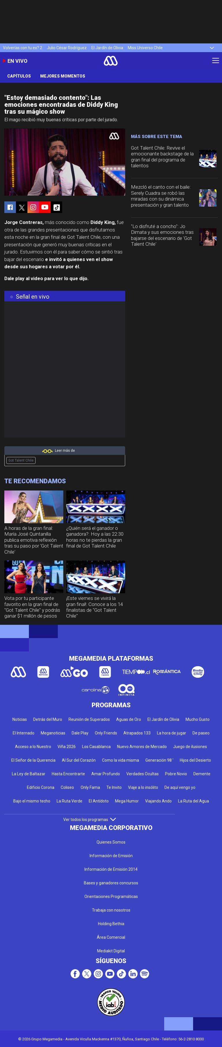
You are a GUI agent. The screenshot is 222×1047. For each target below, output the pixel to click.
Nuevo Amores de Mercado (142, 746)
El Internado (23, 733)
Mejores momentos (62, 76)
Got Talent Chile (21, 460)
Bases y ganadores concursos (111, 883)
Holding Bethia (111, 923)
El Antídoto (99, 801)
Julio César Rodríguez (67, 47)
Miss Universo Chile (145, 47)
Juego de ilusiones (190, 746)
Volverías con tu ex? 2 (22, 47)
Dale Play (80, 733)
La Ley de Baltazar (28, 774)
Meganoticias (53, 733)
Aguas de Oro (128, 719)
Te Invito (114, 787)
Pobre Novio (176, 774)
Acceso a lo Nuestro (33, 746)
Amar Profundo (105, 774)
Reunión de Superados (89, 719)
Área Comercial (111, 937)
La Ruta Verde (69, 801)
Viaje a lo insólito (143, 787)
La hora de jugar (171, 733)
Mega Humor (127, 801)
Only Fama (90, 787)
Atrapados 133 (137, 733)
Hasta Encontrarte (68, 774)
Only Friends (106, 733)
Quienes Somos (111, 842)
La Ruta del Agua (193, 801)
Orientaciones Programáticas (111, 896)
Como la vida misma (120, 760)
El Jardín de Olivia (107, 47)
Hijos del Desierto (195, 760)
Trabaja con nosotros (111, 910)
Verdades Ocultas (142, 774)
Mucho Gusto (198, 719)
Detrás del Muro (47, 719)
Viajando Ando (158, 801)
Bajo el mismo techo (31, 801)
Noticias (19, 719)
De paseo (201, 733)
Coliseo (67, 787)
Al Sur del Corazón (79, 760)
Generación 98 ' (159, 760)
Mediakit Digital (111, 951)
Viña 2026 (67, 746)
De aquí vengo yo (179, 787)
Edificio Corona (40, 787)
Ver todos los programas (89, 819)
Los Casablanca (96, 746)
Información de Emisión (111, 855)
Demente (201, 774)
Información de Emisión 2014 (111, 869)
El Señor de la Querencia (33, 760)
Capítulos (19, 76)
